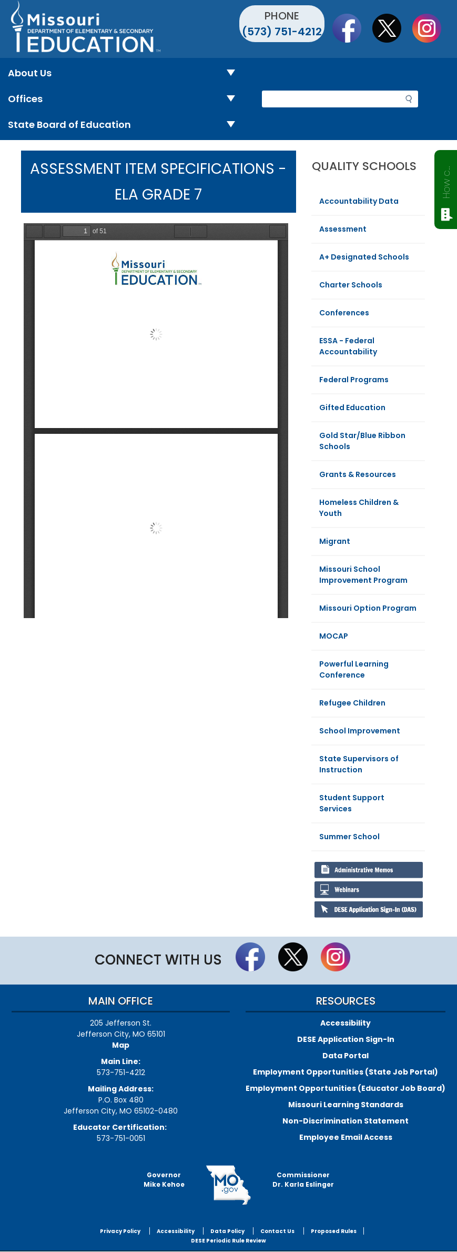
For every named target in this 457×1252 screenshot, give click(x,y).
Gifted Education (352, 407)
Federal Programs (354, 379)
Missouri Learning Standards (345, 1104)
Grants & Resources (357, 474)
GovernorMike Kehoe (164, 1179)
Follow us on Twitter (392, 28)
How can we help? (446, 180)
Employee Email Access (345, 1137)
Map (120, 1045)
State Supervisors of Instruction (359, 764)
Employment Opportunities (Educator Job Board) (345, 1088)
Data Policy (227, 1231)
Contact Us (277, 1231)
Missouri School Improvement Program (363, 574)
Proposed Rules (334, 1231)
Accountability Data (359, 201)
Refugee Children (352, 703)
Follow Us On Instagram (432, 28)
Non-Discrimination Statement (345, 1121)
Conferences (344, 312)
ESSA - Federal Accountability (348, 346)
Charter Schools (350, 285)
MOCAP (333, 636)
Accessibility (345, 1023)
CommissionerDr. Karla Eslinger (303, 1179)
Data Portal (345, 1055)
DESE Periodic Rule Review (228, 1241)
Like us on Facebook (352, 28)
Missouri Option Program (368, 608)
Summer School (349, 836)
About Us (125, 73)
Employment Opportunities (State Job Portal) (345, 1072)
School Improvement (359, 731)
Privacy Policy (120, 1231)
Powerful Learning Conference (354, 669)
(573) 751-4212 (282, 31)
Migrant (334, 541)
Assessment (343, 229)
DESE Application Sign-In (345, 1039)
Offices (125, 99)
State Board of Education (125, 125)
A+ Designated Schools (364, 257)
